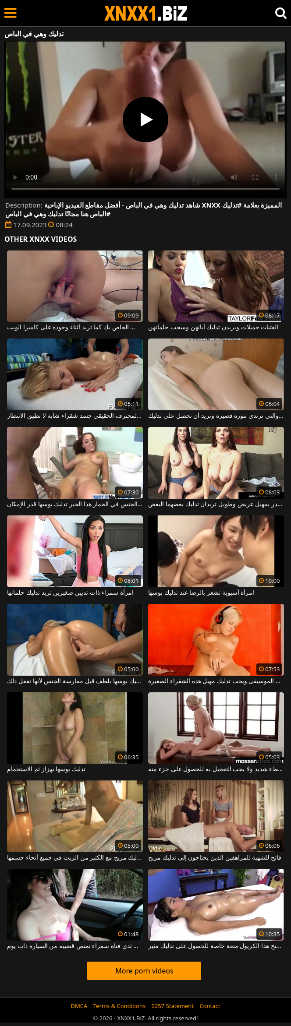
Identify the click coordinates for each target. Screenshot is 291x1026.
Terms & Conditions (119, 1006)
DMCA (79, 1006)
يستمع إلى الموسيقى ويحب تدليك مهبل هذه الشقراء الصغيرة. (216, 681)
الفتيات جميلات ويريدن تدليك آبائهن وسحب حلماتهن (213, 327)
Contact (209, 1006)
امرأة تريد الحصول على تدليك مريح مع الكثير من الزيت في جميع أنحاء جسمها (74, 857)
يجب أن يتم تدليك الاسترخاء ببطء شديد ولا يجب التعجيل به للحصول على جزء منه (216, 769)
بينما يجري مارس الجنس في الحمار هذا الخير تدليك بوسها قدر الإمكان (74, 504)
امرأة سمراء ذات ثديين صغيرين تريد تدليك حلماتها (70, 592)
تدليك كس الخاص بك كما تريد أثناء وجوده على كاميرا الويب (74, 327)
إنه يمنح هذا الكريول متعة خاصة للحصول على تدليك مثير (216, 946)
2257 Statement (172, 1006)
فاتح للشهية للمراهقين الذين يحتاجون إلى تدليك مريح (214, 857)
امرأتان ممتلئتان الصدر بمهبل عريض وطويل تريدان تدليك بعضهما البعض (216, 504)
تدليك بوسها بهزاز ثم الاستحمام (46, 769)
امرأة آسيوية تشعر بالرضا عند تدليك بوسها (201, 592)
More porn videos (144, 971)
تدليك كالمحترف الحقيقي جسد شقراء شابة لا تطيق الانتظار (74, 416)
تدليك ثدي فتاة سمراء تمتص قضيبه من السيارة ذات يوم (74, 946)
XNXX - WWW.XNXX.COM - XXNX (146, 13)
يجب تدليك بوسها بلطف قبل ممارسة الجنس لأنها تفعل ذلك (74, 681)
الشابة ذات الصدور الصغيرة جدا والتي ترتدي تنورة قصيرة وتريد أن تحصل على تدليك (216, 416)
